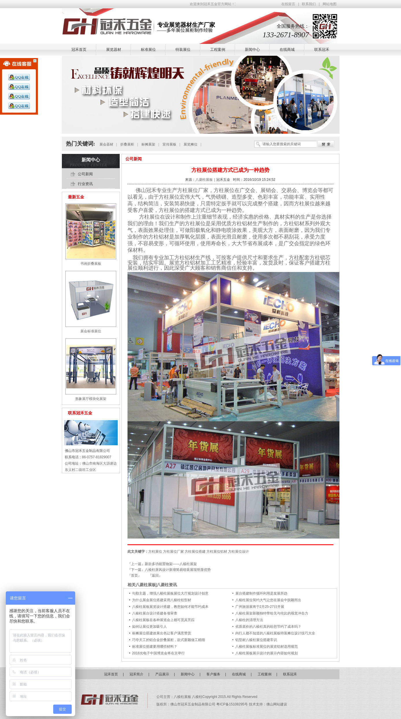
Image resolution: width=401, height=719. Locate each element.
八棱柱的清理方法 (249, 620)
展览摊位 (190, 144)
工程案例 (264, 674)
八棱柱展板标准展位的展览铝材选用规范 (266, 647)
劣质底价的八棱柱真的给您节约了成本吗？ (268, 627)
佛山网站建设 (276, 704)
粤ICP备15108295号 (232, 704)
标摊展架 (148, 144)
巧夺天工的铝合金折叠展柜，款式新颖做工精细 (168, 640)
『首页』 (134, 575)
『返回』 (155, 575)
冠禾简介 (136, 674)
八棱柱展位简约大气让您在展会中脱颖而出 (268, 600)
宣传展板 (169, 144)
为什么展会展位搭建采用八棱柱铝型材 (161, 600)
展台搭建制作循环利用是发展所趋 (261, 593)
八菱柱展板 (204, 180)
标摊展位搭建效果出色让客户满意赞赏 (161, 633)
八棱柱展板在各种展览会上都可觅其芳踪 (163, 620)
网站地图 (330, 4)
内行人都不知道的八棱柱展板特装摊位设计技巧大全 (275, 633)
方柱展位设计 (238, 552)
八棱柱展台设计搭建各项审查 (154, 613)
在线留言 (288, 4)
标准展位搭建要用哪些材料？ (154, 647)
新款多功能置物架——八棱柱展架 (171, 564)
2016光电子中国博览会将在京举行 (158, 653)
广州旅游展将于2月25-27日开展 (259, 607)
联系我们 (309, 4)
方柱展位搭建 (195, 552)
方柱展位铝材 (216, 552)
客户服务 (213, 674)
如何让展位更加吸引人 (149, 627)
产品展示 (162, 674)
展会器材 (106, 144)
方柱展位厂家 (173, 552)
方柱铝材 (184, 257)
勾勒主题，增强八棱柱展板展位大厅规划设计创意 (170, 593)
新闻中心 (91, 159)
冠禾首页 (111, 674)
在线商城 (239, 674)
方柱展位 (187, 190)
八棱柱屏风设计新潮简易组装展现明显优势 (178, 570)
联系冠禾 (290, 674)
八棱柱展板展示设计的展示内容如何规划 (266, 653)
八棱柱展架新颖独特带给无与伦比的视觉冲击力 (271, 613)
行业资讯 (85, 184)
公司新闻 (133, 159)
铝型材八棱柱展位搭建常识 (256, 640)
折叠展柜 (127, 144)
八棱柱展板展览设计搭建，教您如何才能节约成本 (170, 607)
